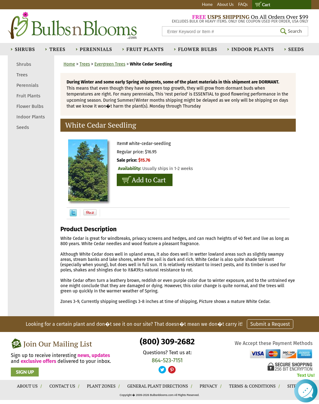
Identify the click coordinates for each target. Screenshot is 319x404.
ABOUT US (27, 386)
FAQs (243, 4)
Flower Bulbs (197, 49)
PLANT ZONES (101, 386)
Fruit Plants (145, 49)
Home (207, 4)
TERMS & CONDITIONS (252, 386)
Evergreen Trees (109, 64)
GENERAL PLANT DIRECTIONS (157, 386)
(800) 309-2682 (167, 342)
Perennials (96, 49)
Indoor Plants (252, 49)
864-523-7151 (167, 360)
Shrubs (25, 49)
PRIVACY (208, 386)
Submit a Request (270, 324)
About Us (225, 4)
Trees (57, 49)
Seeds (296, 49)
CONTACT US (62, 386)
